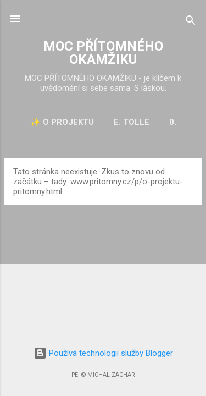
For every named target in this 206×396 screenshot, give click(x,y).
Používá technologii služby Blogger (103, 353)
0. (172, 122)
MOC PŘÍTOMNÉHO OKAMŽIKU (103, 52)
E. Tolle (131, 122)
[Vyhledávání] (190, 22)
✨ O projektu (62, 122)
